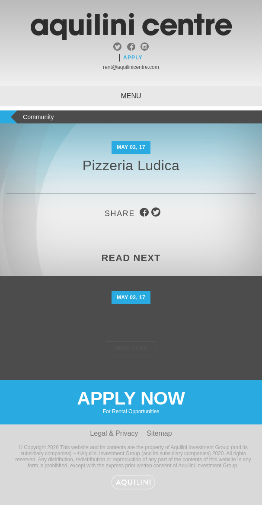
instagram (145, 47)
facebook (131, 47)
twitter (117, 47)
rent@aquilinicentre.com (131, 67)
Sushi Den (131, 319)
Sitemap (159, 433)
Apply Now (131, 401)
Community (38, 116)
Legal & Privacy (114, 433)
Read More (131, 349)
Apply (133, 58)
